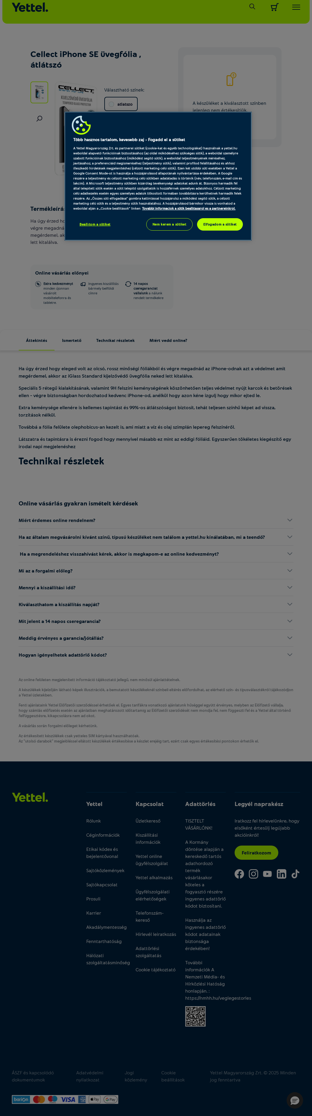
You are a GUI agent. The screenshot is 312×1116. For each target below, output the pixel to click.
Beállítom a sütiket (94, 224)
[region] (158, 176)
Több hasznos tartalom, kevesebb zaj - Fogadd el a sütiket (129, 139)
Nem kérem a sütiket (169, 224)
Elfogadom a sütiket (220, 224)
